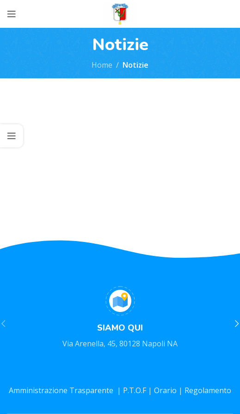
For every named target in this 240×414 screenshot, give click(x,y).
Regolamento (208, 390)
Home (102, 65)
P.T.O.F (134, 390)
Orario (166, 390)
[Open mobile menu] (11, 14)
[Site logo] (120, 13)
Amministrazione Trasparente (62, 390)
